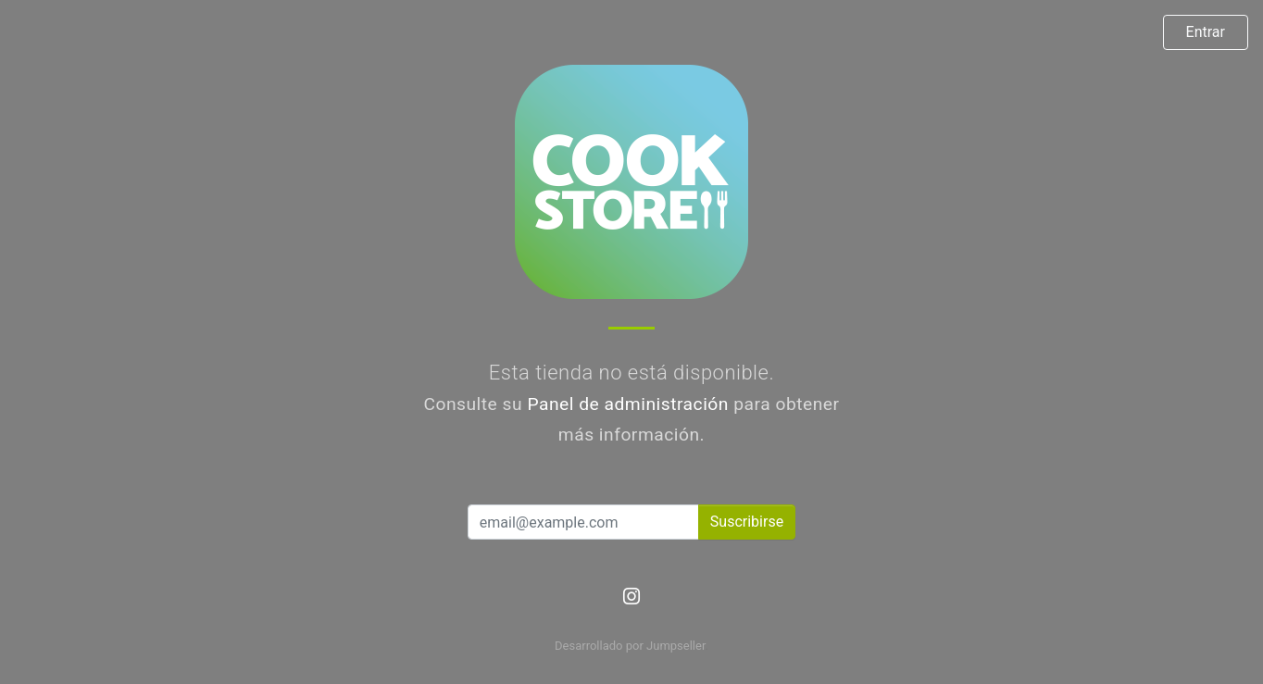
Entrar (1205, 32)
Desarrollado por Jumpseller (630, 646)
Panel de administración (628, 404)
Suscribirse (746, 521)
